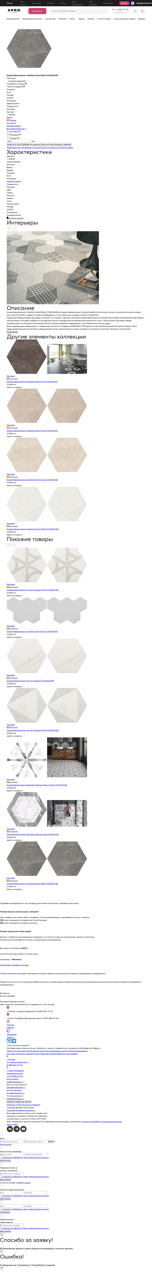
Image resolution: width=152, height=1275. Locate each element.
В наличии (20, 1054)
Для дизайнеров (77, 3)
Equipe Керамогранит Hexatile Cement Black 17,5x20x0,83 (32, 883)
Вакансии (61, 1054)
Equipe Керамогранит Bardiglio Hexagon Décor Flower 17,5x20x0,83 (37, 785)
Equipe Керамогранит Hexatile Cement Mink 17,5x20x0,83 (32, 431)
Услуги (63, 3)
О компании (20, 1051)
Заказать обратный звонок (19, 1102)
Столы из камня (104, 19)
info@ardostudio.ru (15, 1099)
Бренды (141, 19)
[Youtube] (23, 1131)
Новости (10, 1051)
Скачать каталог (15, 218)
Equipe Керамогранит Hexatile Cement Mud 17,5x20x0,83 (32, 381)
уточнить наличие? (17, 81)
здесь (107, 323)
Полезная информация (77, 1051)
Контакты (41, 1051)
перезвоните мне (120, 12)
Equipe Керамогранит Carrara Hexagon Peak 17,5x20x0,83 (33, 730)
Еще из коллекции (49, 147)
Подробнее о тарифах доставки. (14, 965)
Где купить (23, 3)
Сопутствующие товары (124, 19)
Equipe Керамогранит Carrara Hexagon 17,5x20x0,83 (30, 681)
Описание (36, 147)
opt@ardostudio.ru (15, 1082)
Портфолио (108, 3)
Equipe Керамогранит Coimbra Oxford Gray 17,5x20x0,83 (32, 631)
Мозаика (62, 19)
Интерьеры (27, 147)
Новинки (29, 1054)
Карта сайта (12, 1124)
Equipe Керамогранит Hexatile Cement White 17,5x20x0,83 (33, 529)
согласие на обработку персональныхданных (101, 1121)
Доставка (36, 3)
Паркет (81, 19)
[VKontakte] (10, 1131)
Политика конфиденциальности (21, 1110)
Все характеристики (17, 129)
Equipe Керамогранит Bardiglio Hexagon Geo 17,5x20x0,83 (33, 834)
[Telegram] (16, 1131)
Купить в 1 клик (47, 144)
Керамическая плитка (32, 19)
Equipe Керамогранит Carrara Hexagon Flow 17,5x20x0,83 (33, 590)
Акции (124, 3)
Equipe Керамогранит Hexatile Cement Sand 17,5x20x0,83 (32, 480)
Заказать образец (63, 144)
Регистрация (5, 1144)
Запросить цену (14, 144)
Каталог (37, 11)
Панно (72, 19)
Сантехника (50, 19)
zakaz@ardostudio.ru (144, 3)
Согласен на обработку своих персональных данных (25, 1157)
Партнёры (44, 1054)
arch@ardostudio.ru (15, 1093)
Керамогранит (13, 19)
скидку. (28, 1183)
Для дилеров (93, 3)
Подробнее (12, 332)
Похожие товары (65, 147)
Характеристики (14, 147)
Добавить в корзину (31, 144)
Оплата (50, 3)
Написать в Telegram (31, 1105)
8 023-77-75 (120, 9)
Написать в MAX (14, 1105)
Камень (91, 19)
